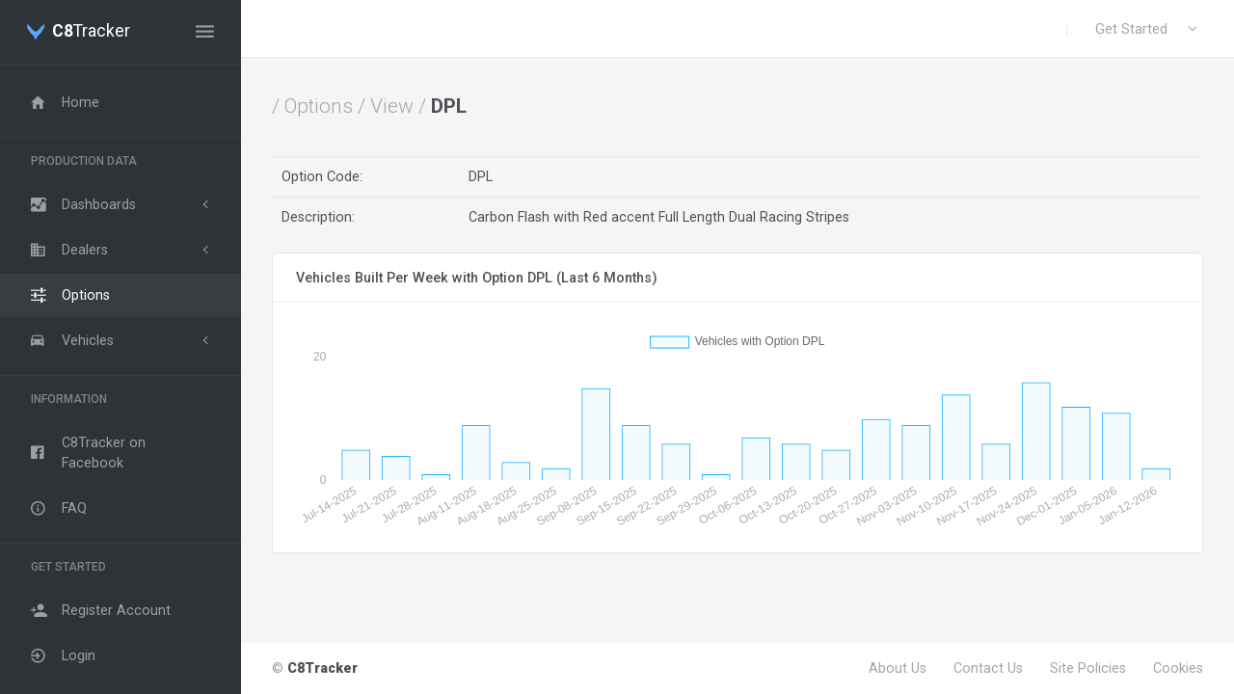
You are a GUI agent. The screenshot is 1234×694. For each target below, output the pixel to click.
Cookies (1178, 668)
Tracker (91, 31)
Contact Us (988, 668)
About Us (897, 668)
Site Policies (1088, 668)
